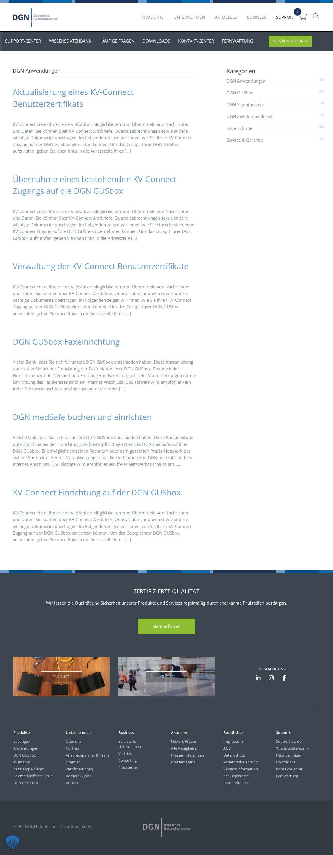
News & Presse (183, 741)
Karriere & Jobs (78, 775)
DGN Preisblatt (26, 782)
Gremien (73, 762)
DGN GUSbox (240, 93)
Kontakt (73, 782)
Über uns (73, 741)
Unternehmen (189, 17)
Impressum (233, 741)
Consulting (127, 760)
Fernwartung (287, 775)
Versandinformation (240, 769)
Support (285, 17)
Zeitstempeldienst (28, 769)
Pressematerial (183, 762)
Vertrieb (125, 753)
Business (256, 17)
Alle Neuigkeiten (185, 748)
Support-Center (289, 741)
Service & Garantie (245, 140)
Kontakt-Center (289, 769)
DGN (37, 17)
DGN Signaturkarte (245, 104)
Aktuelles (226, 17)
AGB (227, 748)
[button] (12, 842)
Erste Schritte (239, 128)
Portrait (72, 748)
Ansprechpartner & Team (87, 755)
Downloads (285, 762)
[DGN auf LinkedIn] (258, 678)
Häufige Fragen (289, 755)
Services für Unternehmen (130, 744)
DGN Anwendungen (246, 81)
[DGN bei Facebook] (284, 678)
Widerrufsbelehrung (240, 762)
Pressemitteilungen (187, 755)
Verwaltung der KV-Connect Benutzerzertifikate (101, 266)
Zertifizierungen (79, 769)
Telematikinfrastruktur (32, 775)
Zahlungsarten (235, 775)
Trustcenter (128, 767)
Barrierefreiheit (236, 782)
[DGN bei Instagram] (271, 678)
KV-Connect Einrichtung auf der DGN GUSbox (97, 492)
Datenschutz (234, 755)
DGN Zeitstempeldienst (250, 116)
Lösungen (21, 741)
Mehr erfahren (166, 626)
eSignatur (21, 762)
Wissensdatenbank (292, 748)
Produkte (153, 17)
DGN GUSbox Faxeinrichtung (66, 341)
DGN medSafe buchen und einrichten (82, 416)
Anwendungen (25, 748)
